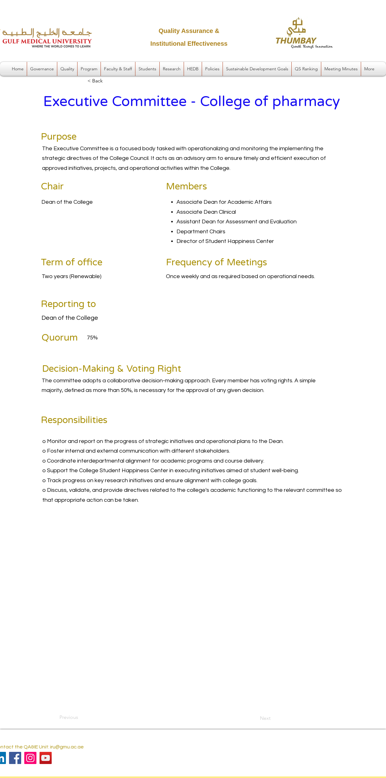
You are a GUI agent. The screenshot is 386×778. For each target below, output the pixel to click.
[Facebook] (15, 758)
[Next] (255, 718)
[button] (42, 69)
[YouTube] (46, 758)
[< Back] (108, 81)
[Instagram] (30, 758)
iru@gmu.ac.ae (67, 746)
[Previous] (80, 717)
